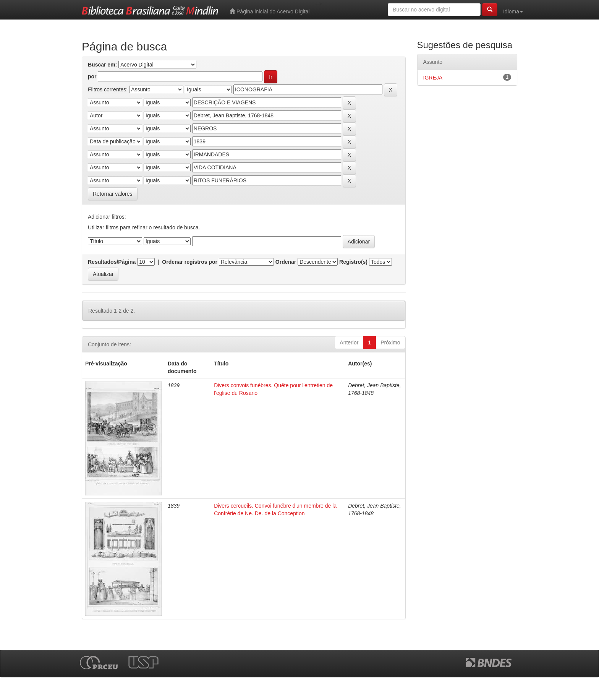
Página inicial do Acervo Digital (269, 11)
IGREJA (433, 78)
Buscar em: (102, 65)
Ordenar (285, 262)
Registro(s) (353, 262)
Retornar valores (113, 194)
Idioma (513, 11)
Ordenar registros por (189, 262)
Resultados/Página (112, 262)
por (92, 76)
